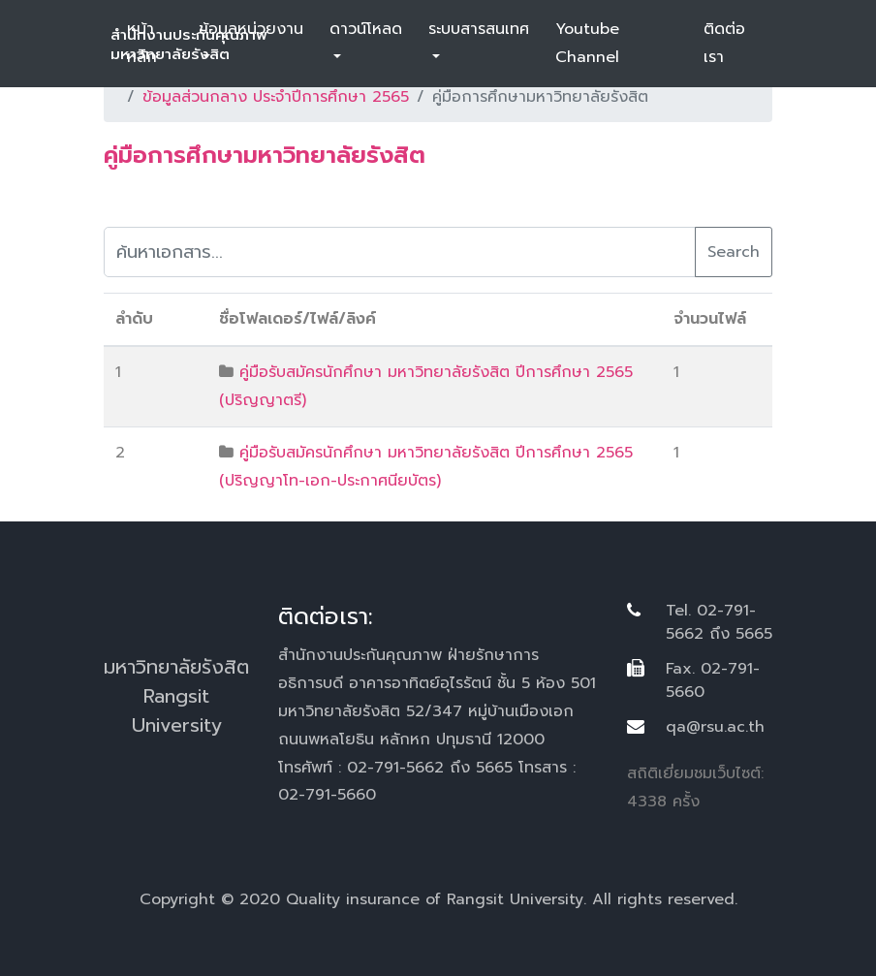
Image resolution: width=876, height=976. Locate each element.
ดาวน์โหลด (365, 29)
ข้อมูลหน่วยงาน (251, 29)
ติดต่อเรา (724, 43)
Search (733, 252)
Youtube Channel (587, 43)
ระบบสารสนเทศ (478, 29)
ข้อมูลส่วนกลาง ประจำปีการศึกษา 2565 (275, 97)
